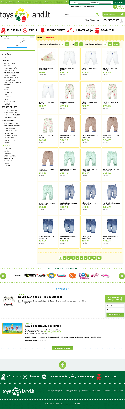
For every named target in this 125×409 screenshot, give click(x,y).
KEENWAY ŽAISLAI (10, 75)
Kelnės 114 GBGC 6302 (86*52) (46, 136)
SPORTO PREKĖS (56, 30)
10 (99, 257)
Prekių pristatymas (24, 2)
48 (110, 44)
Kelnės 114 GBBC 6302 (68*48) (67, 69)
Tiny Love (7, 57)
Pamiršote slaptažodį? (78, 6)
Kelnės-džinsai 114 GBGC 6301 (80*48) (90, 237)
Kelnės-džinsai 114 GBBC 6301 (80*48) (90, 203)
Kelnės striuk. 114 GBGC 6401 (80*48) (111, 170)
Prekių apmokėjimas (7, 2)
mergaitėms (23, 41)
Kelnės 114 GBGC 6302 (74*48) (89, 102)
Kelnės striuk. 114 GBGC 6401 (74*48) (90, 170)
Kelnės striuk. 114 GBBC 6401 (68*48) (68, 136)
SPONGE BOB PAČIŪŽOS (12, 115)
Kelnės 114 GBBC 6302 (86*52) (46, 102)
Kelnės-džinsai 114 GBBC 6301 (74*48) (68, 203)
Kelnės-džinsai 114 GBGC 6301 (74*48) (68, 237)
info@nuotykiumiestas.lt (52, 332)
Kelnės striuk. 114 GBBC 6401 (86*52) (47, 170)
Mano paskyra (118, 391)
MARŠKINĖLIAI (8, 158)
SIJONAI (6, 163)
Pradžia (40, 38)
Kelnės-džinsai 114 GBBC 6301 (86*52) (111, 203)
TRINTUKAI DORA (9, 138)
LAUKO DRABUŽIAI (10, 156)
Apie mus (38, 2)
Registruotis (91, 6)
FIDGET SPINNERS (10, 102)
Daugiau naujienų (62, 348)
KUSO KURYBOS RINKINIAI (12, 82)
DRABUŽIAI (107, 30)
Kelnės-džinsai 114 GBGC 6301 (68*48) (47, 237)
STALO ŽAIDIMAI (9, 70)
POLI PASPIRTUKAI (10, 117)
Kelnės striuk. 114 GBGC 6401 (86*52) (47, 203)
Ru (123, 7)
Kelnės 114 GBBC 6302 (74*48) (89, 69)
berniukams (23, 39)
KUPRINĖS (7, 143)
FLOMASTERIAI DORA (11, 123)
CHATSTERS (7, 85)
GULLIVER (6, 39)
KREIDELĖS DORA (9, 128)
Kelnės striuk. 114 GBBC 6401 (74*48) (90, 136)
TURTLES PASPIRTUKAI (11, 110)
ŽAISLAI (33, 30)
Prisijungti (118, 2)
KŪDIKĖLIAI (7, 153)
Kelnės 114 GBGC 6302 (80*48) (110, 102)
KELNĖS (6, 151)
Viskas (116, 44)
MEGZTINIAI (8, 161)
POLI (5, 94)
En (119, 7)
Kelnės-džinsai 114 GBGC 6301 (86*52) (111, 237)
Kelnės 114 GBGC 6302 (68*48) (67, 102)
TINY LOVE (7, 97)
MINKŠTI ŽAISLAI (9, 63)
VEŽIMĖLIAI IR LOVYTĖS (11, 73)
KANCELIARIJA (84, 30)
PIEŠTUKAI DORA (9, 133)
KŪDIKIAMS (14, 30)
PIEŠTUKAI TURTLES (10, 135)
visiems (22, 43)
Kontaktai (59, 2)
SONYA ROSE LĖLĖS (10, 68)
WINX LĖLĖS (8, 66)
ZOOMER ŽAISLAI (9, 80)
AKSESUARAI (8, 149)
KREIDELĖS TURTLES (10, 131)
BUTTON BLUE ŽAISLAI (11, 78)
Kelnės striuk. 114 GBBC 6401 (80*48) (111, 136)
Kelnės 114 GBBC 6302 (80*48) (110, 69)
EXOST (6, 99)
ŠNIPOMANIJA (8, 92)
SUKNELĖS (7, 165)
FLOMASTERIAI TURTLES (12, 126)
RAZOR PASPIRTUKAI (10, 112)
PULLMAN (7, 87)
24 (105, 44)
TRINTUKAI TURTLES (10, 140)
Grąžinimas (48, 2)
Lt (115, 7)
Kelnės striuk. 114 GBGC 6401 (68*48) (68, 170)
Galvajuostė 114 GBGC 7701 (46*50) (46, 69)
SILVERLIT (7, 104)
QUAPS (6, 90)
